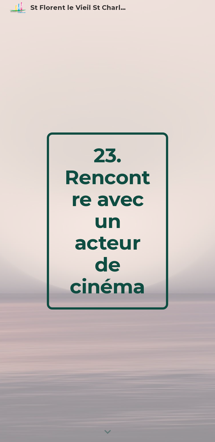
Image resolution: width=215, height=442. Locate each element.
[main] (107, 221)
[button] (107, 432)
